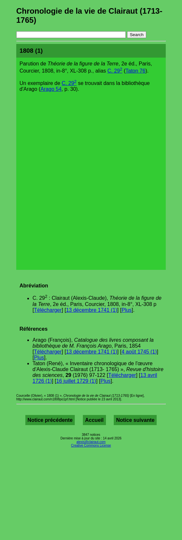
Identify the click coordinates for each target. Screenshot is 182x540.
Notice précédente (50, 420)
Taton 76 (135, 71)
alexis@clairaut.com (91, 442)
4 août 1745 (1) (139, 351)
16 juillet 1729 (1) (76, 381)
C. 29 (115, 71)
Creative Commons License (91, 445)
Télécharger (47, 310)
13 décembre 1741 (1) (91, 310)
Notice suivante (135, 420)
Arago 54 (50, 89)
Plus (127, 310)
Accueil (94, 420)
